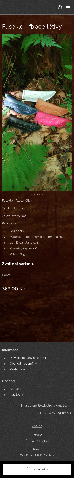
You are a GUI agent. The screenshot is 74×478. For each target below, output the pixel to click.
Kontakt (15, 388)
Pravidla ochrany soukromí (28, 358)
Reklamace (17, 369)
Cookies (37, 426)
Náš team (16, 394)
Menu (68, 7)
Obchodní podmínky (23, 363)
